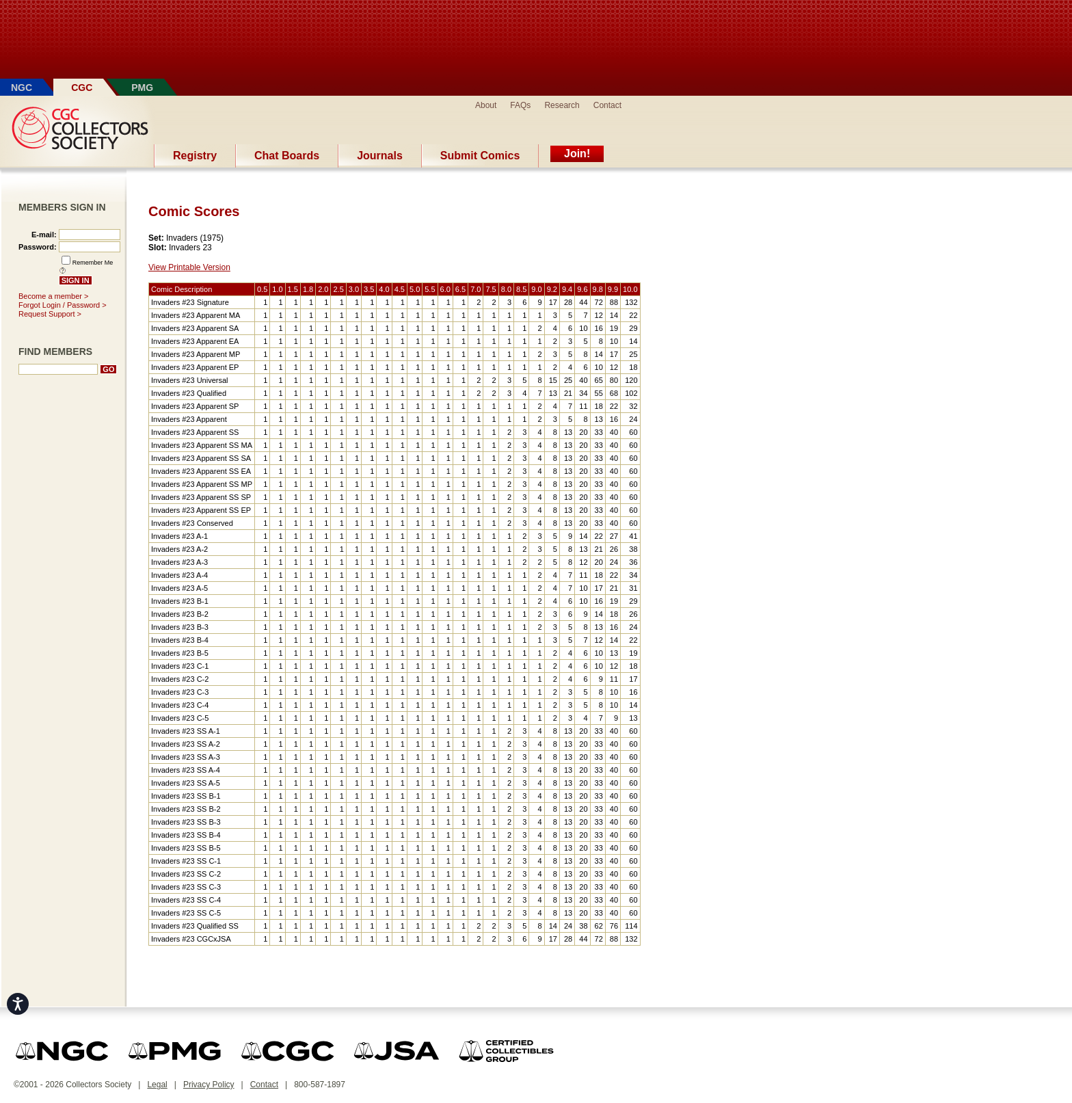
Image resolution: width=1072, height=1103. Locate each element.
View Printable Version (189, 267)
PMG (142, 87)
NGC (21, 87)
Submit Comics (480, 155)
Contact (607, 105)
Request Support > (49, 314)
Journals (380, 155)
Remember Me (92, 262)
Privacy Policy (208, 1084)
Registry (195, 155)
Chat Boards (286, 155)
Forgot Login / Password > (62, 305)
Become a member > (53, 296)
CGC (81, 87)
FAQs (520, 105)
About (485, 105)
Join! (577, 153)
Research (561, 105)
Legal (157, 1084)
